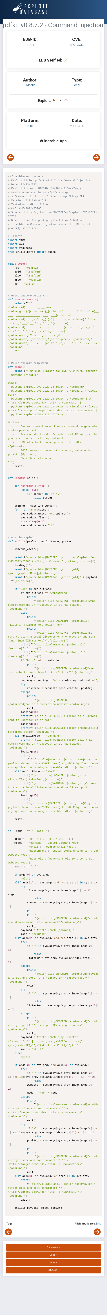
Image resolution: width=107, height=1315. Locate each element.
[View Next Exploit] (96, 157)
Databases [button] (52, 1247)
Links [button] (52, 1255)
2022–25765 (77, 45)
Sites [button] (52, 1262)
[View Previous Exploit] (10, 157)
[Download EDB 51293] (55, 100)
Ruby (30, 126)
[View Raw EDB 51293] (66, 100)
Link (98, 1223)
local (77, 85)
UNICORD (30, 85)
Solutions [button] (53, 1270)
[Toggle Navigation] (9, 8)
